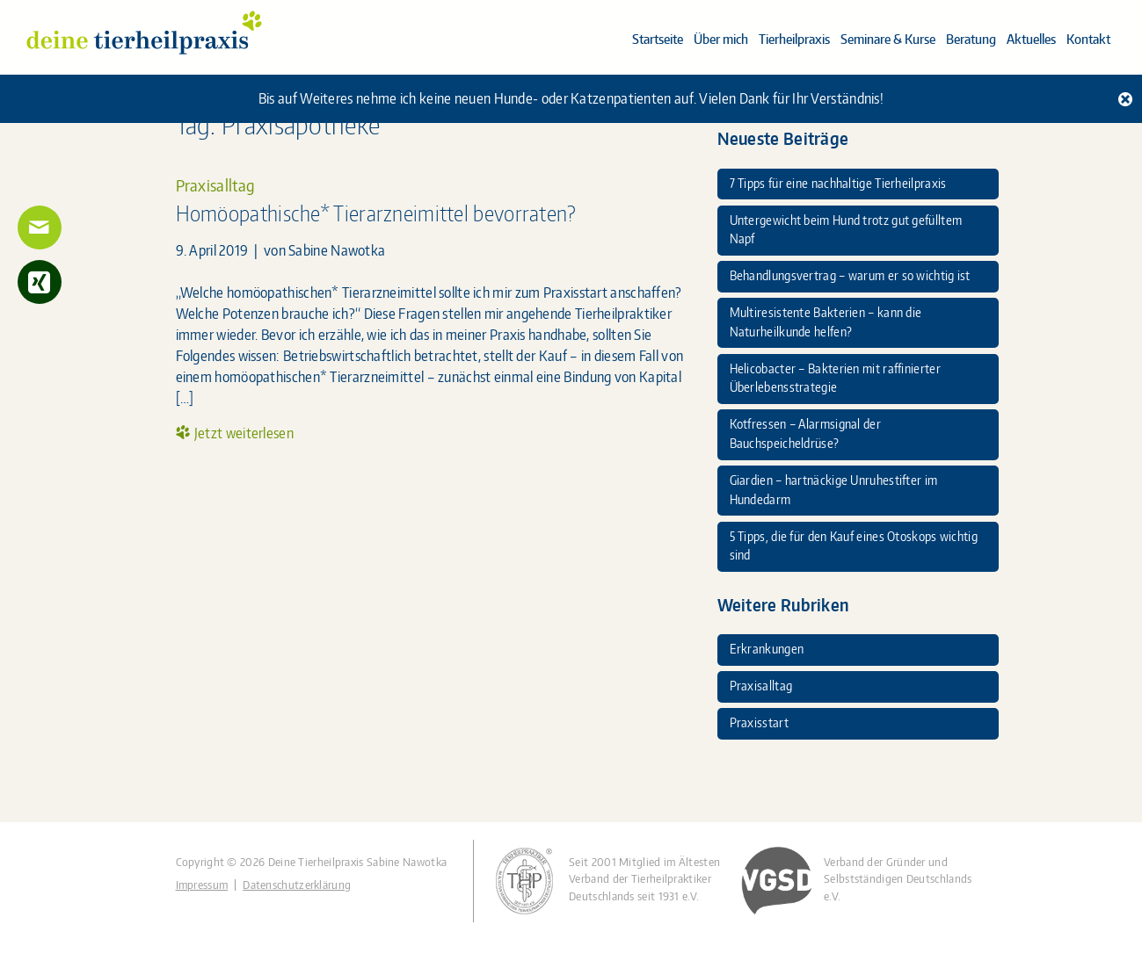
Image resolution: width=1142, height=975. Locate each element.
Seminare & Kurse (887, 39)
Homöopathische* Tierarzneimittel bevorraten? (376, 213)
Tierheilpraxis (794, 39)
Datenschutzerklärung (297, 885)
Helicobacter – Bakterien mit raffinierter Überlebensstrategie (835, 377)
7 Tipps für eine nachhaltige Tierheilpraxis (838, 183)
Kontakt (1088, 39)
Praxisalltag (215, 185)
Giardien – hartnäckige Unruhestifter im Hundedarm (834, 489)
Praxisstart (759, 722)
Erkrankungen (767, 648)
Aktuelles (1031, 39)
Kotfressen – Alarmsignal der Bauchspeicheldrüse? (805, 433)
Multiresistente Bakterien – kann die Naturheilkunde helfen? (826, 321)
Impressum (202, 885)
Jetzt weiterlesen (244, 433)
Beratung (971, 39)
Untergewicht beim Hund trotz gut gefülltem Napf (846, 229)
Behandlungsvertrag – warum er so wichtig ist (850, 275)
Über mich (721, 39)
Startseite (657, 39)
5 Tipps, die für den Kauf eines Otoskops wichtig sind (854, 545)
